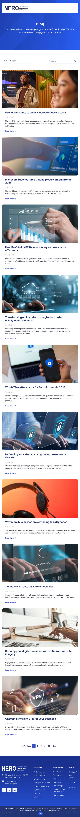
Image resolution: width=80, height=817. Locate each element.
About (72, 767)
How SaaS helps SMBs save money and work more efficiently (35, 248)
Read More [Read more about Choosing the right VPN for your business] (9, 735)
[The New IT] (73, 772)
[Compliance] (43, 797)
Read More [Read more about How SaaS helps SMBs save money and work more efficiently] (9, 269)
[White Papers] (61, 771)
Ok (40, 814)
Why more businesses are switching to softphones (36, 522)
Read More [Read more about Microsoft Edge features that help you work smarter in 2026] (9, 199)
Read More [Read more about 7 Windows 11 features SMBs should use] (9, 602)
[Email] (16, 782)
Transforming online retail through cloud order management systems (33, 318)
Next (55, 746)
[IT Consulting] (43, 772)
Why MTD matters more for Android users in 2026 (35, 387)
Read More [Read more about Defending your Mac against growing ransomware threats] (9, 473)
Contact (73, 783)
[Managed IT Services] (43, 782)
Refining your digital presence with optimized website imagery (38, 652)
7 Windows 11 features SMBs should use (29, 586)
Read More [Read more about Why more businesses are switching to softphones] (9, 538)
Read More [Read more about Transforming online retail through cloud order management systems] (9, 339)
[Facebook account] (4, 790)
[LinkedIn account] (14, 790)
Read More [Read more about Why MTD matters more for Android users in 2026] (9, 406)
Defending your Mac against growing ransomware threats (35, 456)
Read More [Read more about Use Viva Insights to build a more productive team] (9, 131)
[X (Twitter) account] (9, 790)
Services (38, 767)
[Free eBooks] (61, 782)
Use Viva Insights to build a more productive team (35, 112)
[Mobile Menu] (73, 8)
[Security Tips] (61, 785)
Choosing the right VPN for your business (30, 718)
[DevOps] (43, 793)
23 (49, 745)
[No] (74, 812)
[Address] (16, 776)
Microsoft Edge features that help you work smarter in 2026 (38, 181)
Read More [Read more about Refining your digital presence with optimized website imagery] (9, 670)
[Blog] (61, 778)
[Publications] (61, 775)
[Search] (75, 61)
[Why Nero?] (73, 776)
